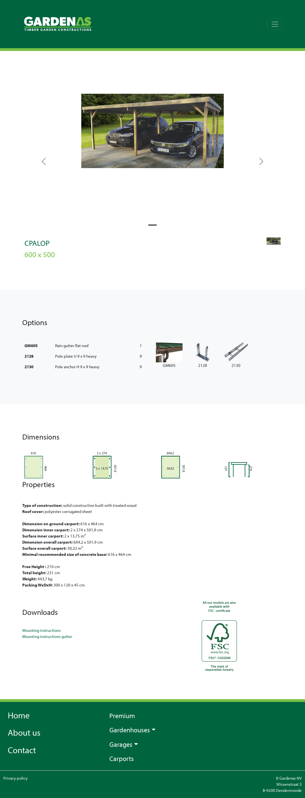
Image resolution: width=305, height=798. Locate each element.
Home (19, 715)
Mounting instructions (41, 630)
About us (24, 732)
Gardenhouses (129, 730)
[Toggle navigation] (275, 24)
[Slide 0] (152, 225)
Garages (120, 744)
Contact (22, 749)
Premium (122, 715)
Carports (121, 758)
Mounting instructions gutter (47, 636)
